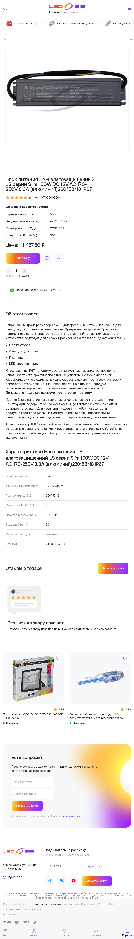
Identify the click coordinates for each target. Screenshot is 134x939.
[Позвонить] (5, 8)
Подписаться (94, 866)
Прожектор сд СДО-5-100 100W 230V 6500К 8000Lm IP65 (33, 716)
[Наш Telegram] (50, 881)
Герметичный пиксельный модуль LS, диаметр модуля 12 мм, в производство (96, 716)
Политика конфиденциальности (22, 909)
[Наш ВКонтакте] (62, 881)
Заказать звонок (27, 806)
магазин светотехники (48, 904)
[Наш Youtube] (73, 881)
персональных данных (72, 816)
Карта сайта (10, 914)
